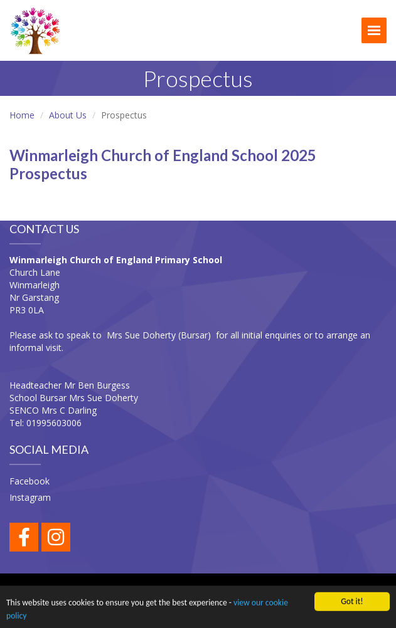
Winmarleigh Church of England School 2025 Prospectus (162, 164)
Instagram (30, 497)
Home (22, 115)
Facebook (29, 481)
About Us (68, 115)
